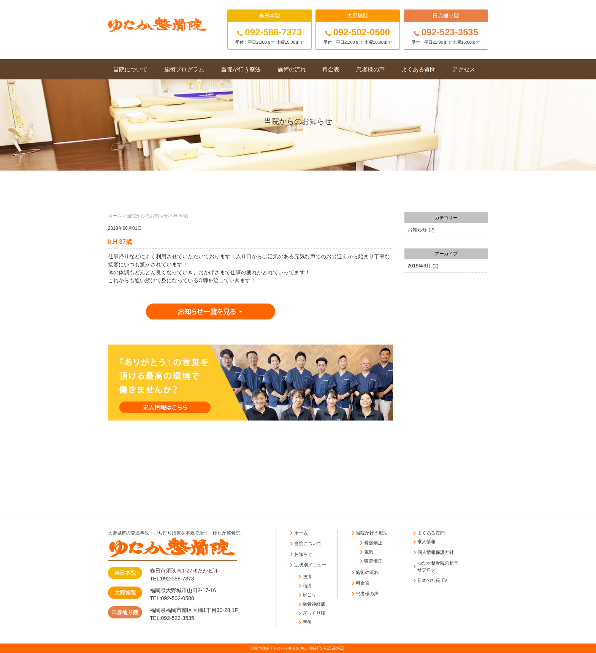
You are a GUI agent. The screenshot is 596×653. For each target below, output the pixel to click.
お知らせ (417, 229)
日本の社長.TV (432, 580)
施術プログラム (184, 69)
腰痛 (307, 576)
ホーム (115, 215)
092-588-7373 (269, 32)
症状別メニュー (310, 565)
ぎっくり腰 (314, 613)
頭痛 (307, 585)
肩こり (309, 595)
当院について (130, 69)
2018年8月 (419, 266)
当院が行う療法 (241, 69)
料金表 (330, 69)
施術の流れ (291, 69)
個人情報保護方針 (435, 552)
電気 (368, 552)
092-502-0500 (357, 32)
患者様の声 (370, 69)
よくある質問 (418, 69)
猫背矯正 (373, 561)
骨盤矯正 (373, 542)
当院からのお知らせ (147, 215)
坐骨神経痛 (314, 604)
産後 (307, 622)
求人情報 (426, 541)
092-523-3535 (446, 32)
